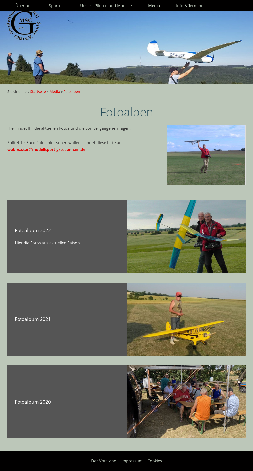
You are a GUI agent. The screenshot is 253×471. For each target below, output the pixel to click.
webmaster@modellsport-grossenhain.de (46, 149)
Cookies (155, 461)
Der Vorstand (103, 461)
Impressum (132, 461)
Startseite (38, 91)
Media (55, 91)
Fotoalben (72, 91)
